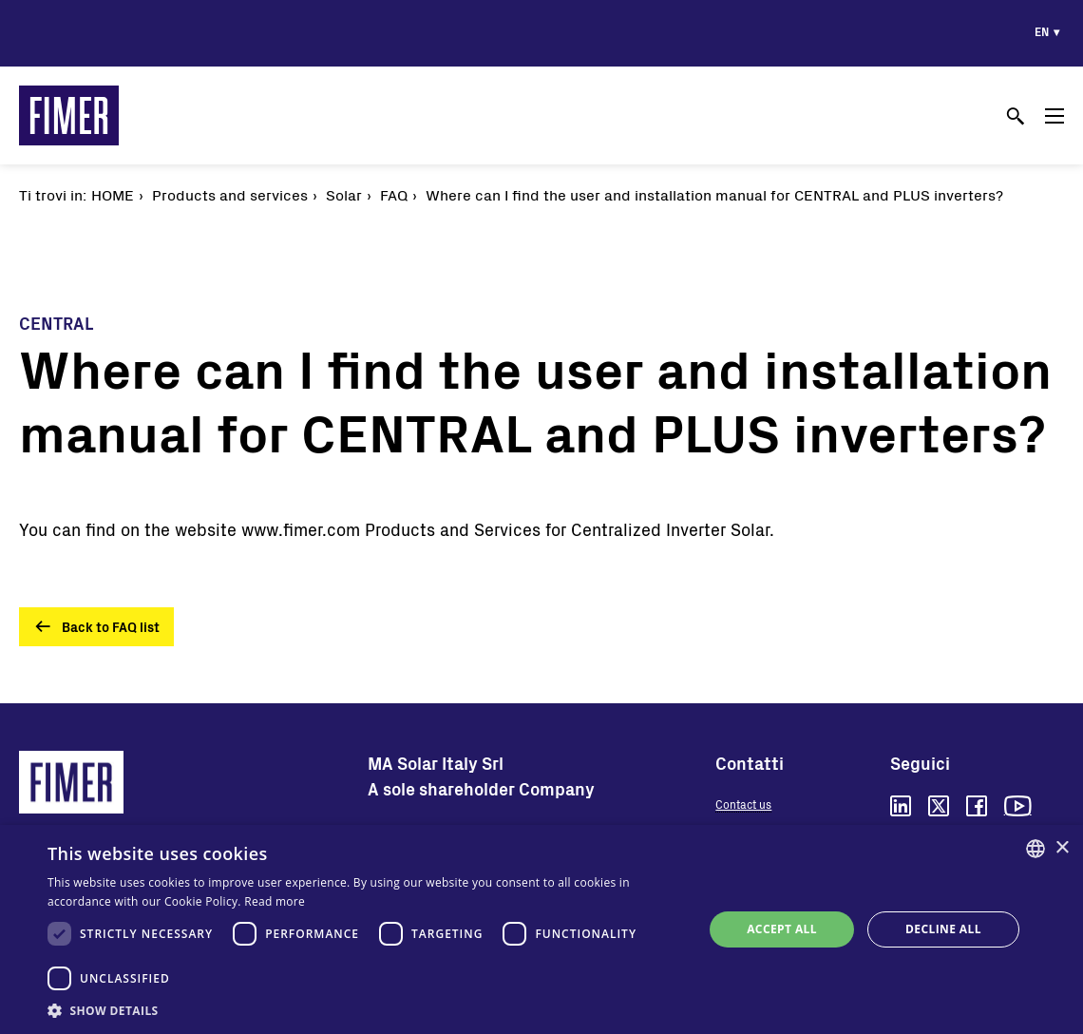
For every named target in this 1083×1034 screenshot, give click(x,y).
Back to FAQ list (111, 627)
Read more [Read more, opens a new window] (274, 901)
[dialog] (541, 929)
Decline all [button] (943, 929)
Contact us (743, 804)
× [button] (1061, 848)
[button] (366, 1010)
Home (112, 194)
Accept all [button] (782, 929)
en (1042, 31)
